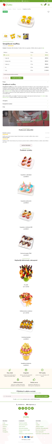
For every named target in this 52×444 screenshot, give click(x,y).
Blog (37, 423)
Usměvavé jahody (26, 337)
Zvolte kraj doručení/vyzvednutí (11, 74)
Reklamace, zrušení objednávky (26, 433)
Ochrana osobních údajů (24, 430)
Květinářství (5, 424)
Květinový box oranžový (26, 311)
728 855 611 (11, 1)
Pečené (14, 9)
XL (5, 67)
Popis (4, 82)
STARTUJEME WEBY (29, 442)
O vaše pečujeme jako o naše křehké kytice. (26, 399)
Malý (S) (7, 58)
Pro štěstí (43, 96)
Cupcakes (19, 9)
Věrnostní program (23, 424)
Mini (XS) (7, 55)
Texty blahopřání (39, 432)
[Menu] (49, 5)
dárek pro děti (8, 91)
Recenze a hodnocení (41, 430)
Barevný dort (6, 97)
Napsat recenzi (26, 145)
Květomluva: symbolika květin (42, 433)
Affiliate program (40, 426)
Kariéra (4, 428)
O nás (4, 423)
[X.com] (26, 408)
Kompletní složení (7, 104)
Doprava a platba (23, 423)
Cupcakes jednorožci (26, 201)
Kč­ (48, 1)
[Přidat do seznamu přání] (48, 12)
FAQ (4, 107)
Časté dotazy (22, 426)
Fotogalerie (5, 432)
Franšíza (37, 424)
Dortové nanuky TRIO (26, 253)
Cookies (20, 432)
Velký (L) (7, 64)
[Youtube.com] (29, 408)
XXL (6, 70)
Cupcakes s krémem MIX (26, 227)
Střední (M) (7, 61)
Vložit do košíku (17, 78)
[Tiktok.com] (32, 408)
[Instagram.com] (22, 408)
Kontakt (4, 430)
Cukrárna (5, 426)
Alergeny (5, 100)
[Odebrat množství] (4, 78)
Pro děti (26, 285)
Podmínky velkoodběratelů (42, 428)
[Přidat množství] (8, 78)
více (43, 48)
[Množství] (6, 78)
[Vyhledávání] (42, 5)
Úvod (4, 9)
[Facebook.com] (19, 408)
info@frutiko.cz (25, 1)
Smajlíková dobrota (26, 363)
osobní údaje (20, 399)
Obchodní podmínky (23, 428)
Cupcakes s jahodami (26, 175)
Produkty (9, 9)
